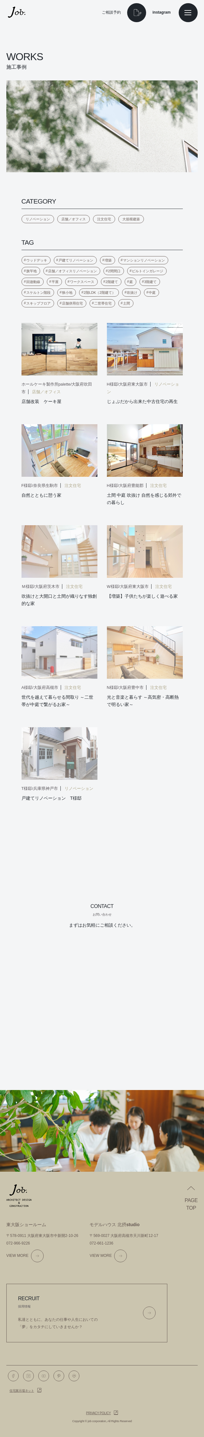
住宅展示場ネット (21, 1390)
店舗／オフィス (73, 219)
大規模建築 (131, 219)
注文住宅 (104, 219)
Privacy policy (98, 1413)
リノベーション (38, 219)
